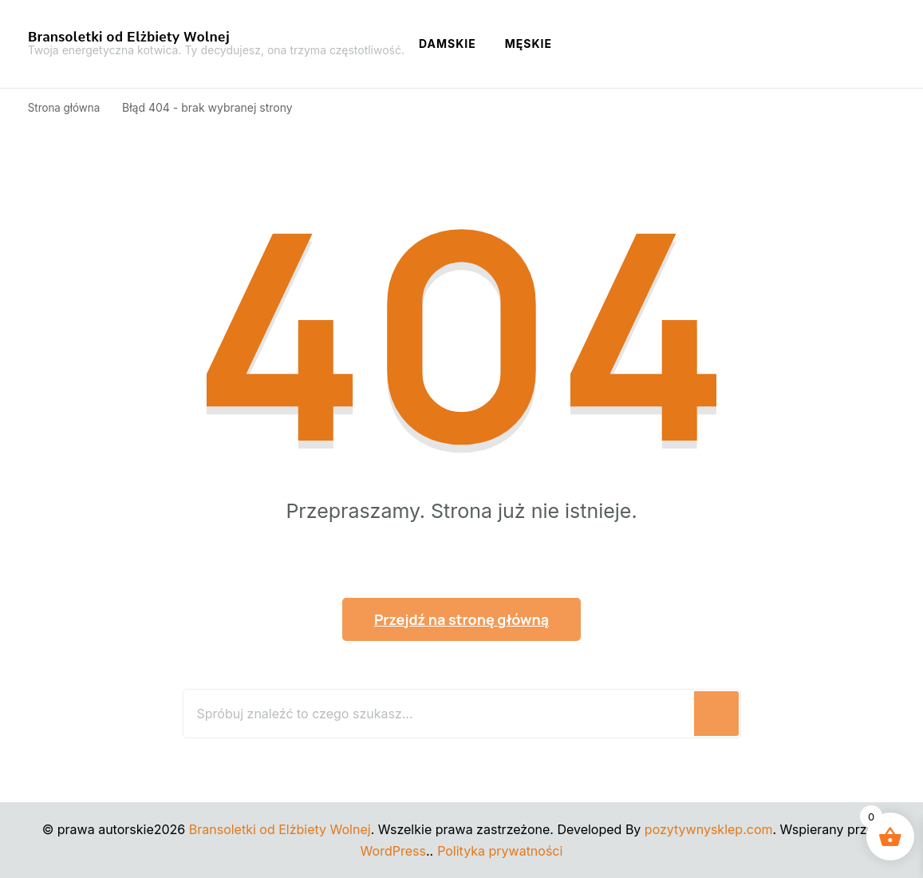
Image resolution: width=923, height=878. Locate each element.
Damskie (447, 43)
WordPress (393, 851)
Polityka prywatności (499, 851)
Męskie (528, 43)
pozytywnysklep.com (709, 829)
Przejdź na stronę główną (461, 619)
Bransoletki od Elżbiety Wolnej (129, 37)
